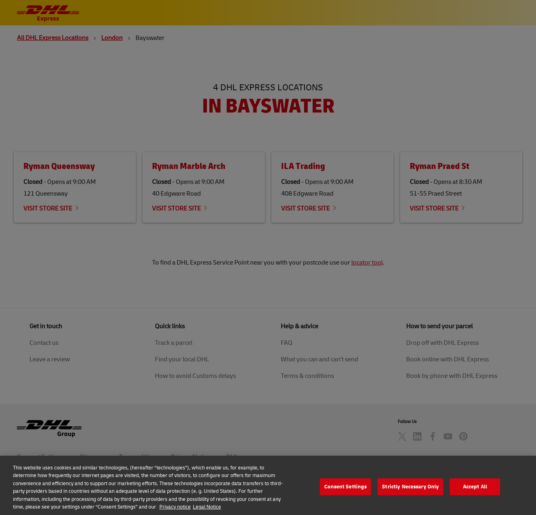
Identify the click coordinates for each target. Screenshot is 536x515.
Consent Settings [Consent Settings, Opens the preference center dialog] (345, 496)
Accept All (475, 496)
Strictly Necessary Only (410, 496)
